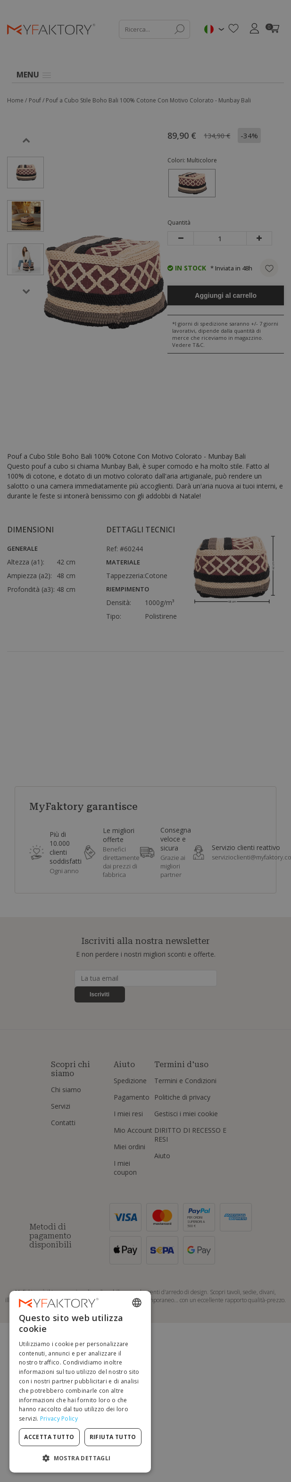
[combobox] (136, 1302)
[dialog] (80, 1382)
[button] (80, 1457)
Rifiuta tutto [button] (113, 1437)
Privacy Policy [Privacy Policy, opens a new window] (59, 1419)
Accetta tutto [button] (49, 1437)
